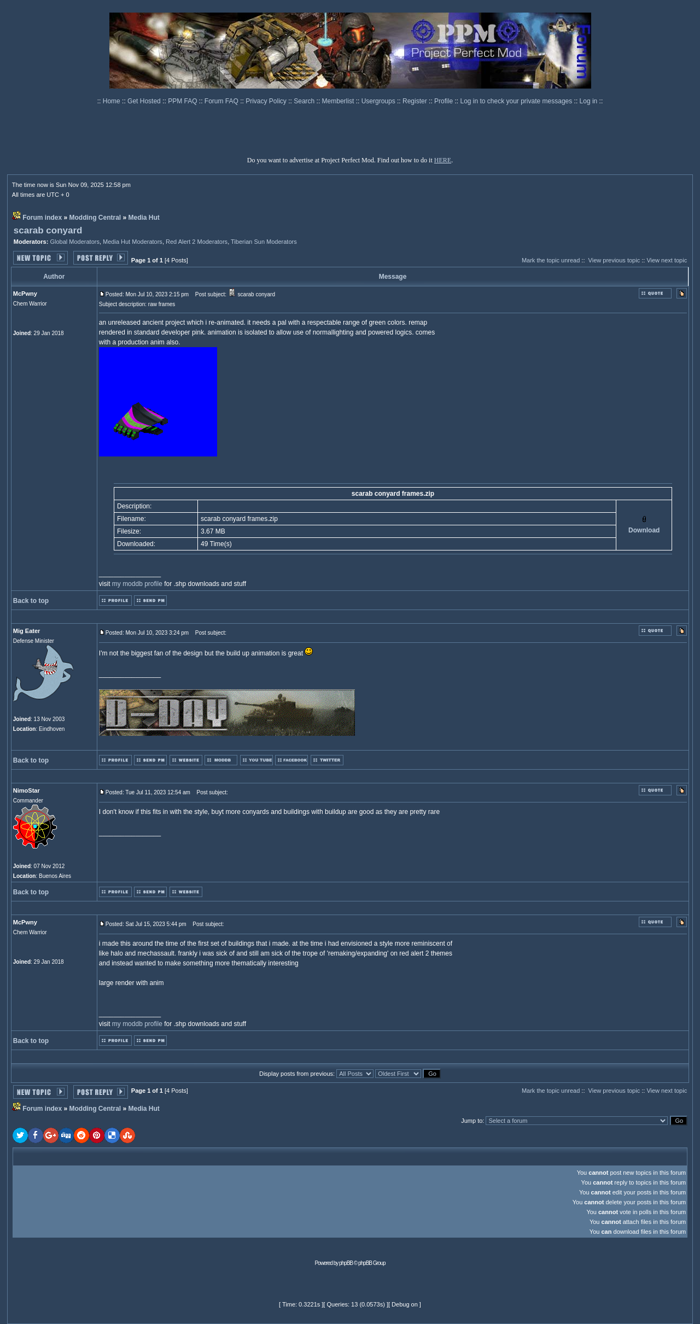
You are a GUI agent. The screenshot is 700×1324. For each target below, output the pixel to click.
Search (305, 101)
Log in (589, 101)
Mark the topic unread (551, 260)
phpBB (346, 1263)
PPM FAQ (183, 101)
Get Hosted (144, 101)
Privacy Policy (267, 101)
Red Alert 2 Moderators (197, 241)
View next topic (666, 260)
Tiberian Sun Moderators (264, 241)
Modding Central (95, 217)
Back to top (31, 601)
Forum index (42, 217)
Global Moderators (75, 241)
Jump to (471, 1120)
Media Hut (144, 217)
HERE (442, 160)
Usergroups (379, 101)
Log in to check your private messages (517, 101)
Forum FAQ (222, 101)
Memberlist (339, 101)
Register (415, 101)
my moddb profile (137, 584)
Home (112, 101)
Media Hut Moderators (132, 241)
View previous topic (614, 260)
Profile (444, 101)
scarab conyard (48, 230)
